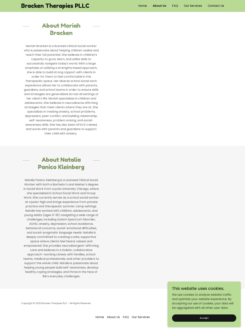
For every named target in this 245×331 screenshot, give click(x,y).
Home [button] (99, 317)
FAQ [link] (175, 6)
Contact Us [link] (216, 6)
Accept (204, 325)
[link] (72, 7)
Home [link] (142, 6)
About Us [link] (159, 6)
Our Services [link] (193, 6)
